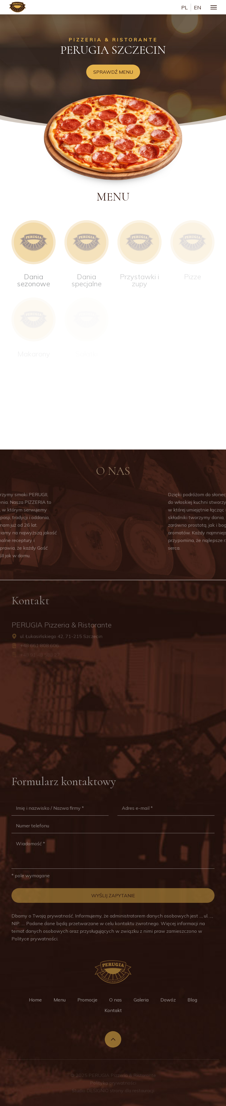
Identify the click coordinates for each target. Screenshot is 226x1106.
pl (184, 7)
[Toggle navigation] (213, 7)
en (197, 7)
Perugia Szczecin (113, 50)
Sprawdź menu (113, 72)
